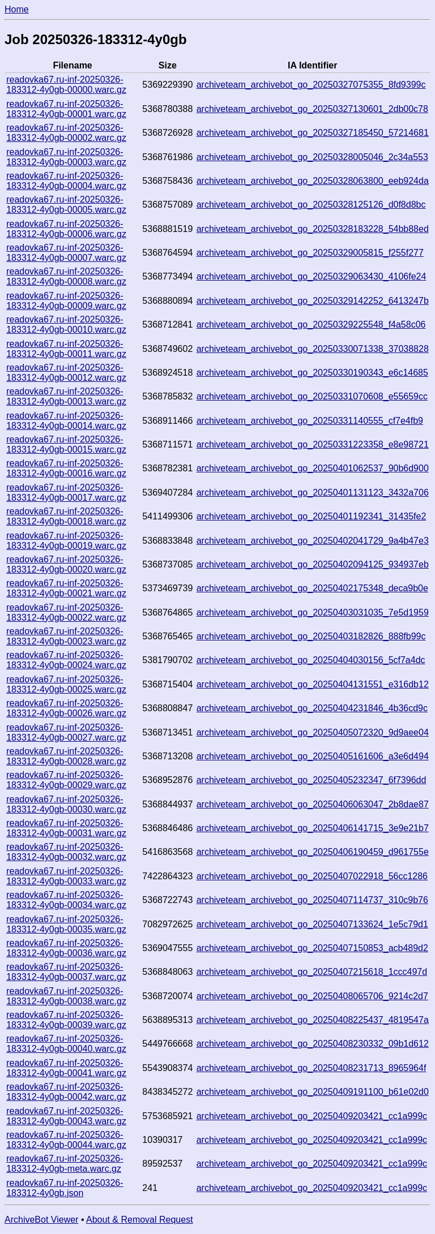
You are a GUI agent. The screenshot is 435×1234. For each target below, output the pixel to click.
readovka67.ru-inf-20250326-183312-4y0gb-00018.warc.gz (66, 516)
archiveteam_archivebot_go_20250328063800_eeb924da (313, 181)
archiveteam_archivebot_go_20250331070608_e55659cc (312, 396)
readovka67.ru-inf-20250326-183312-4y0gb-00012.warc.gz (66, 372)
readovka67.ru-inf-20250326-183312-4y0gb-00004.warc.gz (66, 181)
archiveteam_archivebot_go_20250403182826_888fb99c (311, 636)
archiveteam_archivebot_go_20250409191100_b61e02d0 (313, 1092)
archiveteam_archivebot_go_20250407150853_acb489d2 (312, 948)
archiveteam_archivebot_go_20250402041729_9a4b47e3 (313, 540)
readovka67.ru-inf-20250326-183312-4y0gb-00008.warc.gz (66, 276)
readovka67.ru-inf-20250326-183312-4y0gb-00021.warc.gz (66, 588)
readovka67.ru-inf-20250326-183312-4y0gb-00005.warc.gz (66, 204)
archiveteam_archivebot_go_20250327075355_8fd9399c (311, 84)
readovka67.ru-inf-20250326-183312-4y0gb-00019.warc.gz (66, 541)
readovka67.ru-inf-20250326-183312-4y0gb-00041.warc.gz (66, 1068)
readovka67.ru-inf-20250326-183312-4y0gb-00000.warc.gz (66, 84)
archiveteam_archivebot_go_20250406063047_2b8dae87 (313, 804)
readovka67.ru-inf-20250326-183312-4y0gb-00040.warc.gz (66, 1044)
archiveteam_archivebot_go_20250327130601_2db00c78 (312, 109)
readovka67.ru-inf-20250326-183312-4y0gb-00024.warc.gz (66, 660)
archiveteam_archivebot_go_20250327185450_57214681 (313, 132)
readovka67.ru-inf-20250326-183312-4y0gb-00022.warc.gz (66, 612)
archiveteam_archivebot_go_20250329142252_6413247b (313, 301)
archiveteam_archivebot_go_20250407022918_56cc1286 (312, 876)
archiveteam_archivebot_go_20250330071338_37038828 (313, 349)
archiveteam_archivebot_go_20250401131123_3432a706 (313, 492)
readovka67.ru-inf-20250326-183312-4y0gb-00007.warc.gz (66, 253)
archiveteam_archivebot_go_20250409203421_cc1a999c (312, 1116)
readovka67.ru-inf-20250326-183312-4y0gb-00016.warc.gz (66, 468)
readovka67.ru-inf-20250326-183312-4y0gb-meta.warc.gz (64, 1163)
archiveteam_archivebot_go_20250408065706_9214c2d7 (312, 996)
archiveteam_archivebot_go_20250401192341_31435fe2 (312, 516)
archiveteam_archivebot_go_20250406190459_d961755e (313, 852)
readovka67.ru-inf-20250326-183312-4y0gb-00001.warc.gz (66, 109)
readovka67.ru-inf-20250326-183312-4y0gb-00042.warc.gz (66, 1092)
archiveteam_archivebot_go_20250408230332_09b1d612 (313, 1043)
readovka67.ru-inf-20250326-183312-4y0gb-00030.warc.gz (66, 804)
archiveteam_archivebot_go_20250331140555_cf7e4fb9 (310, 420)
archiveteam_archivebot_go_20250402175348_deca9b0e (312, 588)
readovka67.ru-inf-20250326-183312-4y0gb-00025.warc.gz (66, 684)
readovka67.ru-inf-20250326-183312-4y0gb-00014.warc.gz (66, 421)
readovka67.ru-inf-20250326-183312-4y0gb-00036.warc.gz (66, 948)
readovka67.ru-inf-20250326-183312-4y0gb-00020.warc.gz (66, 564)
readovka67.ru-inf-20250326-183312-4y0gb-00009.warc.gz (66, 301)
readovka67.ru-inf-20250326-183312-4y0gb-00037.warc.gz (66, 972)
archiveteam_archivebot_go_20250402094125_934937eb (313, 564)
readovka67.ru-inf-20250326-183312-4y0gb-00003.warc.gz (66, 157)
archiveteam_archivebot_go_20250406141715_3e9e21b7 (313, 828)
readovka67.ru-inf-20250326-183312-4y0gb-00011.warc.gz (66, 349)
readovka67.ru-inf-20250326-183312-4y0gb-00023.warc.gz (66, 636)
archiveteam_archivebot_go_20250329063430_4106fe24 (312, 276)
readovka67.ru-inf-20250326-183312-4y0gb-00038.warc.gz (66, 996)
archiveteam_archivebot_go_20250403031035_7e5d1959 (313, 612)
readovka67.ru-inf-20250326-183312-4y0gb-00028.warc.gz (66, 756)
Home (17, 9)
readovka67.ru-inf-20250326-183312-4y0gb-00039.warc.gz (66, 1020)
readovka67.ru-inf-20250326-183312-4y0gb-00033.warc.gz (66, 876)
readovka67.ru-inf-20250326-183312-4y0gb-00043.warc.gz (66, 1116)
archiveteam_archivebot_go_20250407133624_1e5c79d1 (312, 924)
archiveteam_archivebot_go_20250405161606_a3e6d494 (313, 756)
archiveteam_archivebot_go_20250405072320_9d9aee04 (313, 732)
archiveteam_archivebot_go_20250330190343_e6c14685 (312, 372)
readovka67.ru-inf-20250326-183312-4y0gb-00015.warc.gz (66, 444)
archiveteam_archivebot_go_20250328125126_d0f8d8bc (311, 204)
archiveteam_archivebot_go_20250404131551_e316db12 (313, 684)
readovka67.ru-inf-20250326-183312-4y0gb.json (64, 1188)
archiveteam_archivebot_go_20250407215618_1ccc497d (312, 972)
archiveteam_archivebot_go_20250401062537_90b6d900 (313, 468)
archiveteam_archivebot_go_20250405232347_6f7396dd (312, 780)
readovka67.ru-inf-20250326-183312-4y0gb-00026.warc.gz (66, 708)
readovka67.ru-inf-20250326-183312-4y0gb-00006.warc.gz (66, 229)
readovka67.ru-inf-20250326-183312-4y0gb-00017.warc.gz (66, 492)
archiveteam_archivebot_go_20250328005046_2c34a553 (312, 157)
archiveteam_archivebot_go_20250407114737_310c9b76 (312, 900)
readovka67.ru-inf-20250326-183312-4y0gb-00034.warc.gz (66, 900)
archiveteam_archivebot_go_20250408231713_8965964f (312, 1068)
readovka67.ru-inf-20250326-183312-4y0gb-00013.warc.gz (66, 396)
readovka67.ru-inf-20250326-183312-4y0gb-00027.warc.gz (66, 732)
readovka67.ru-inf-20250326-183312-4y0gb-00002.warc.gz (66, 133)
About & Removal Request (139, 1219)
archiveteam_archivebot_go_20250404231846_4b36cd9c (312, 708)
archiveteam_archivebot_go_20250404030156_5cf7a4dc (311, 660)
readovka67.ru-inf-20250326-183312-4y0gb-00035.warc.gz (66, 924)
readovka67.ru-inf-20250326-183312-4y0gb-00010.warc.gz (66, 324)
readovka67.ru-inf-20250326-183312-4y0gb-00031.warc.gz (66, 828)
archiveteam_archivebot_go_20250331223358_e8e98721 (313, 444)
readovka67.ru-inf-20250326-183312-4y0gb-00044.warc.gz (66, 1140)
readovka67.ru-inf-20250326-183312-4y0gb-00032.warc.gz (66, 852)
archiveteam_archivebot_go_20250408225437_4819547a (313, 1020)
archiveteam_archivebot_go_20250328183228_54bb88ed (313, 229)
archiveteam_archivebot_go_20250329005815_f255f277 (310, 252)
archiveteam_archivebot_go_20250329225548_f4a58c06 (311, 324)
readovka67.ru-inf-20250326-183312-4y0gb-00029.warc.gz (66, 780)
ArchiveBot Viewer (41, 1219)
